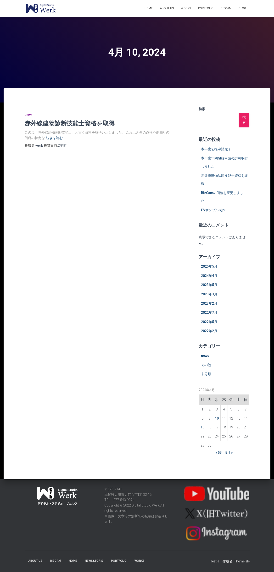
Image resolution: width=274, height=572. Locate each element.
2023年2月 (209, 303)
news (29, 115)
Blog (242, 8)
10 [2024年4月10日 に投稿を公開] (217, 418)
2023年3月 (209, 294)
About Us (167, 8)
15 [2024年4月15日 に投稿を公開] (202, 427)
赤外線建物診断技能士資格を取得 (70, 123)
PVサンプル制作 (213, 210)
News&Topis (94, 560)
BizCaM (226, 8)
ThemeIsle (242, 561)
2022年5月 (209, 322)
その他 (206, 365)
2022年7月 (209, 312)
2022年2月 (209, 331)
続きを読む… (55, 138)
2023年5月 (209, 285)
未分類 (206, 374)
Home (149, 8)
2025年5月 (209, 266)
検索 (202, 109)
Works (186, 8)
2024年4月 (209, 276)
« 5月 (219, 452)
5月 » (229, 452)
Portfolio (205, 8)
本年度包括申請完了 (216, 149)
